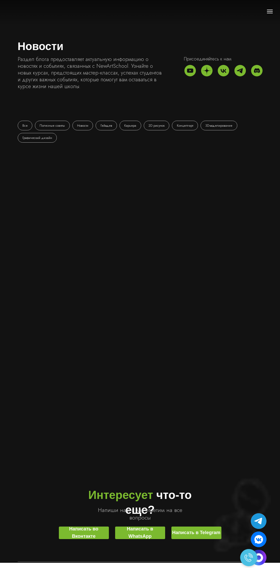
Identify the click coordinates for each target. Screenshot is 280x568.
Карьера (132, 125)
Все (25, 125)
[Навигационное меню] (270, 11)
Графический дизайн (37, 138)
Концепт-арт (187, 125)
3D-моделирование (221, 125)
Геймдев (108, 125)
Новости (83, 125)
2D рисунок (159, 125)
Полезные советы (53, 125)
